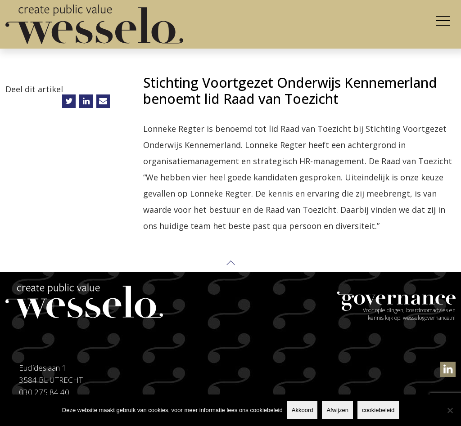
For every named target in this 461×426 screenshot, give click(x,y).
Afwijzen (337, 410)
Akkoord (302, 410)
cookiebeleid (378, 410)
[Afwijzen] (449, 410)
